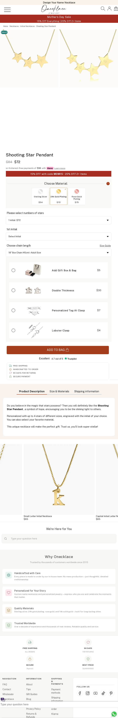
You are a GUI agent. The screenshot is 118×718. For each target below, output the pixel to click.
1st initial (12, 229)
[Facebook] (80, 693)
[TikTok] (103, 693)
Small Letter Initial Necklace (38, 516)
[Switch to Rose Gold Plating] (76, 191)
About (29, 684)
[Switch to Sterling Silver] (40, 191)
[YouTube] (95, 693)
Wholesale (8, 694)
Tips (28, 689)
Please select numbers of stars (25, 213)
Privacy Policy (33, 709)
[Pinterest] (111, 693)
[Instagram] (88, 693)
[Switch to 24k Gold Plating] (58, 191)
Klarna (54, 714)
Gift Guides (31, 694)
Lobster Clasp (61, 330)
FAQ (4, 684)
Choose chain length (19, 245)
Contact (6, 689)
